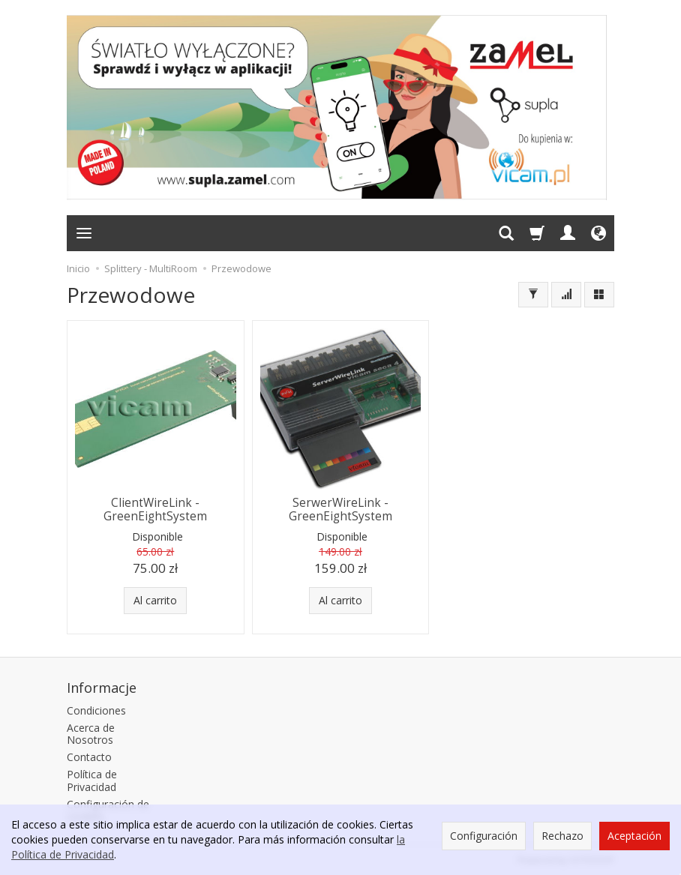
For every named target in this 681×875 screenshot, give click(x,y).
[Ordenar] (566, 294)
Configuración (484, 836)
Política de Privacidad (92, 780)
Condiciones (96, 710)
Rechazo (563, 836)
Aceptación (635, 836)
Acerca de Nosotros (91, 734)
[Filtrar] (533, 294)
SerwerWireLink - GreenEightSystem (340, 509)
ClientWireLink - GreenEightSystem (155, 509)
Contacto (89, 757)
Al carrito (155, 600)
